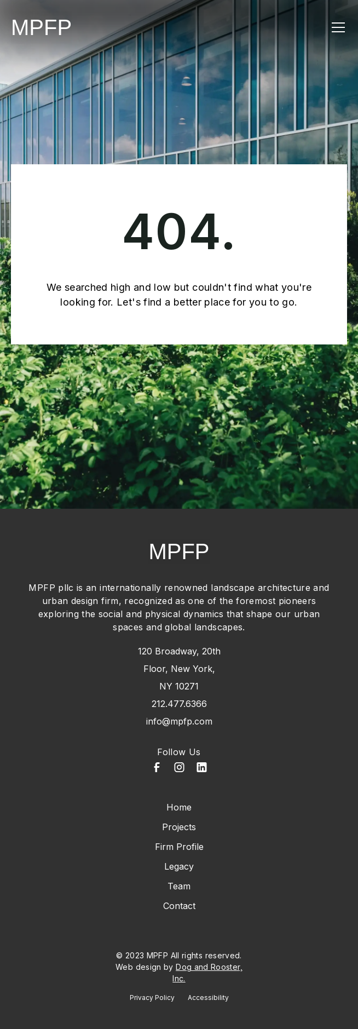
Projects (179, 826)
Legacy (179, 866)
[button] (336, 27)
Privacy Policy (152, 997)
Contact (179, 905)
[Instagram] (179, 769)
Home (179, 807)
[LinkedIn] (202, 769)
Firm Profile (179, 846)
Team (179, 886)
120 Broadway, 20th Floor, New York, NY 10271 (179, 669)
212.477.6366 (179, 703)
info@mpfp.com (179, 721)
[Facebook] (157, 769)
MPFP (41, 27)
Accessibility (208, 997)
